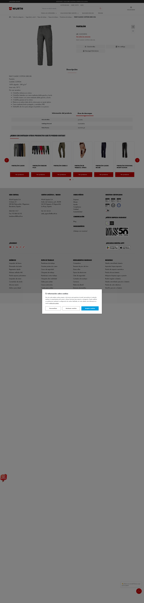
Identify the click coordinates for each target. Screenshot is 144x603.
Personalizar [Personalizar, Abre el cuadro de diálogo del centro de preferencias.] (53, 308)
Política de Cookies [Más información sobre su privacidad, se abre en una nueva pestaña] (54, 303)
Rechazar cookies (71, 308)
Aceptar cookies (90, 308)
